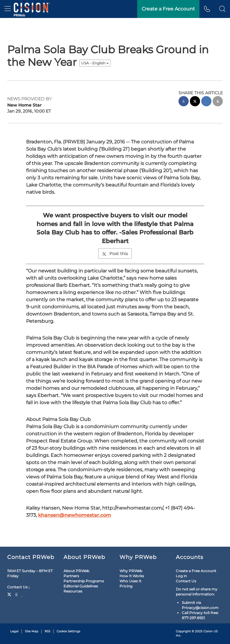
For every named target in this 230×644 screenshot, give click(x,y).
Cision (208, 631)
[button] (222, 9)
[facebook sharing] (183, 102)
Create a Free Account (196, 571)
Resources (72, 591)
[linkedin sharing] (206, 102)
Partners (71, 576)
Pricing (125, 586)
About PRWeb (76, 571)
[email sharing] (218, 102)
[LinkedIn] (22, 594)
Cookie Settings (68, 631)
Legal (14, 631)
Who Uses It (130, 581)
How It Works (131, 576)
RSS (47, 631)
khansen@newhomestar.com (74, 515)
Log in (181, 576)
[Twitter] (10, 594)
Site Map (31, 631)
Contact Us (18, 587)
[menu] (7, 9)
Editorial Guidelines (80, 586)
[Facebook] (16, 594)
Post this (115, 253)
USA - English (95, 63)
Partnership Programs (83, 581)
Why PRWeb (130, 571)
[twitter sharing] (195, 102)
